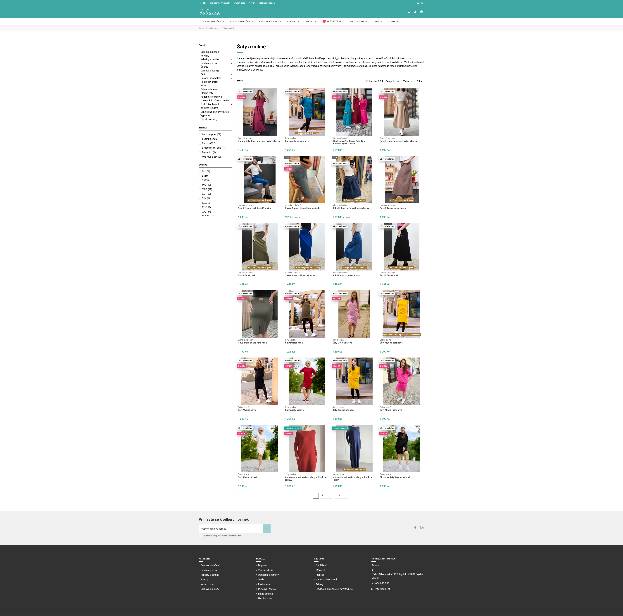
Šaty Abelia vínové (294, 410)
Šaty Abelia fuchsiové (391, 410)
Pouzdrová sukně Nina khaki (252, 342)
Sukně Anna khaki (247, 275)
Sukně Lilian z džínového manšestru (351, 208)
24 (419, 81)
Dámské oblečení (209, 51)
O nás (261, 579)
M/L (206, 184)
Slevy (203, 85)
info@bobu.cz (382, 589)
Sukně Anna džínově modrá (347, 275)
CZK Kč (420, 3)
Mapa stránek (265, 593)
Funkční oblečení (209, 104)
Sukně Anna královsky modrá (300, 275)
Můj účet (320, 570)
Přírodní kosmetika (210, 78)
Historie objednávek (327, 579)
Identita (320, 574)
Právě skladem (208, 89)
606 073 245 (382, 583)
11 (338, 495)
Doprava (262, 565)
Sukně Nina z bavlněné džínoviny (254, 208)
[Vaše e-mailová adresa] (231, 528)
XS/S (207, 189)
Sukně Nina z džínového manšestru (303, 208)
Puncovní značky (267, 589)
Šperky (204, 66)
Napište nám (265, 598)
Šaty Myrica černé (247, 410)
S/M (206, 198)
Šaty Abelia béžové (247, 477)
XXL (206, 211)
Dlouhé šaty (206, 93)
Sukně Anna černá (389, 275)
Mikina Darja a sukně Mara (214, 111)
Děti (202, 74)
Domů (202, 45)
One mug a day (212, 156)
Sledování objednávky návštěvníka (334, 589)
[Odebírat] (267, 528)
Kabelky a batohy (209, 59)
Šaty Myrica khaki (294, 342)
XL (206, 207)
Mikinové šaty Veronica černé (395, 477)
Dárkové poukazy (209, 70)
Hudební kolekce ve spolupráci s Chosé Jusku (214, 98)
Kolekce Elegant (209, 108)
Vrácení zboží (240, 3)
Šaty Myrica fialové (342, 342)
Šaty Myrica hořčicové (391, 342)
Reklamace (264, 584)
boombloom (210, 138)
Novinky (204, 55)
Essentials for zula (213, 147)
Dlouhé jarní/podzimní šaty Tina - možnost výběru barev (350, 142)
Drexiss (209, 143)
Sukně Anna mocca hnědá (393, 208)
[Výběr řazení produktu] (408, 81)
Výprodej (205, 115)
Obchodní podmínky (269, 574)
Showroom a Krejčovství (220, 3)
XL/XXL (208, 216)
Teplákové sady (209, 119)
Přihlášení (321, 565)
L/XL (206, 202)
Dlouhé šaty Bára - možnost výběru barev (259, 141)
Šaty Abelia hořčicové (343, 410)
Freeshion (209, 152)
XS (206, 193)
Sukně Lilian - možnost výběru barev (398, 141)
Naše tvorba (207, 584)
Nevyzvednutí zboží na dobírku (262, 3)
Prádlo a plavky (208, 63)
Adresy (319, 584)
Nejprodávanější (209, 81)
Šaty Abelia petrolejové (297, 141)
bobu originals (211, 134)
